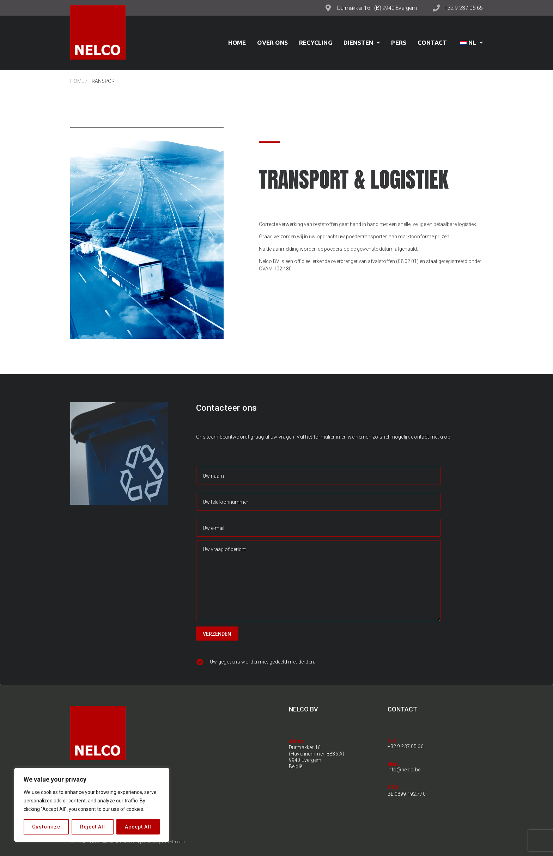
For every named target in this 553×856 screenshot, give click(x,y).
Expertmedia (173, 841)
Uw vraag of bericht (318, 580)
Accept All (138, 827)
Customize (46, 827)
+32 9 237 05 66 (463, 8)
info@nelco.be (404, 769)
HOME (77, 81)
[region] (91, 805)
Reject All (92, 827)
